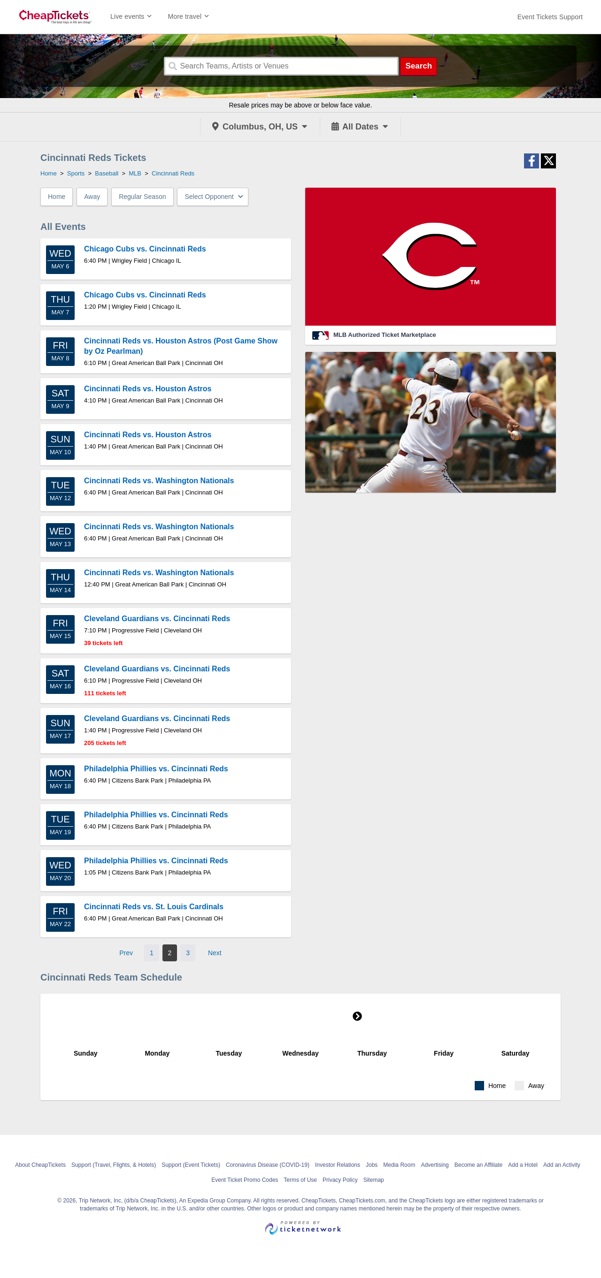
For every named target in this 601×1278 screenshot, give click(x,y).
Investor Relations (337, 1165)
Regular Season (142, 196)
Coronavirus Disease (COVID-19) (267, 1165)
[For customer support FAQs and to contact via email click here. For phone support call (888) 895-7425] (550, 17)
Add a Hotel (523, 1165)
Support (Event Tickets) (191, 1165)
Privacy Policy (340, 1180)
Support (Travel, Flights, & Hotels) (113, 1165)
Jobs (372, 1165)
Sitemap (373, 1180)
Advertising (434, 1165)
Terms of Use (300, 1180)
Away (92, 196)
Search (418, 65)
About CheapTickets (40, 1165)
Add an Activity (561, 1165)
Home (56, 196)
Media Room (399, 1165)
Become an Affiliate (479, 1165)
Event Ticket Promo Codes (244, 1180)
